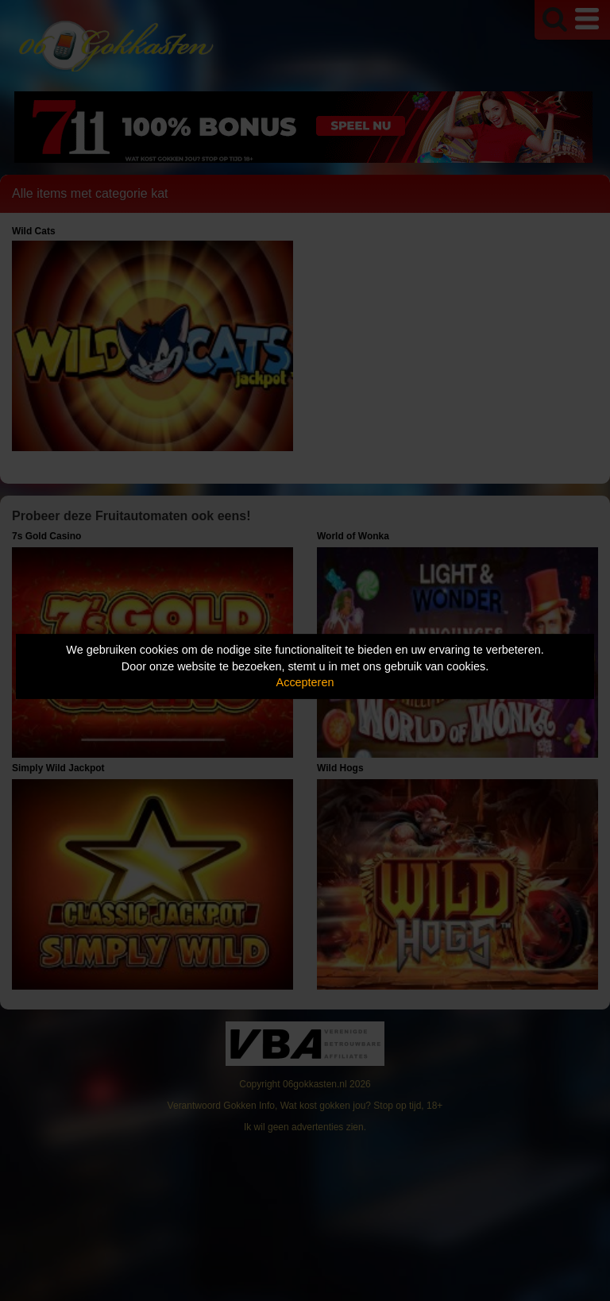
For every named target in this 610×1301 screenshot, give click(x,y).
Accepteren (305, 682)
